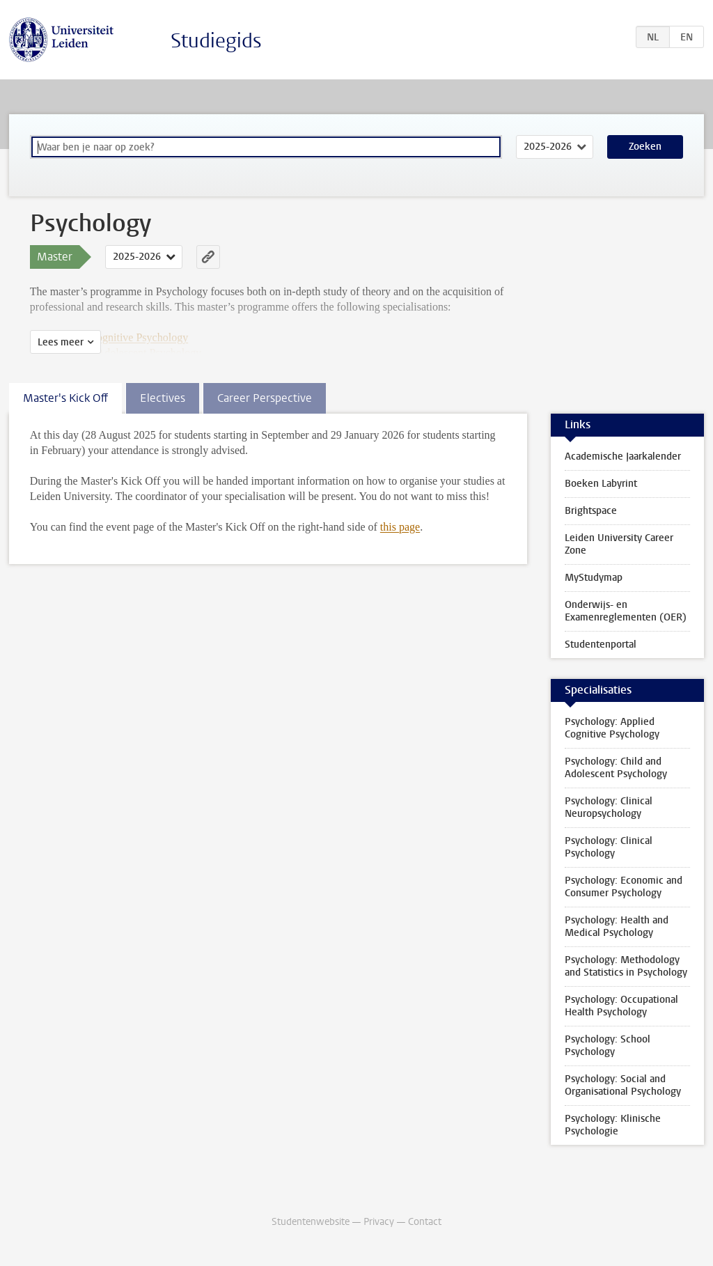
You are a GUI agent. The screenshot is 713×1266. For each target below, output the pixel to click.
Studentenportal (600, 644)
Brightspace (591, 510)
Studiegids (216, 41)
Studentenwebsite (311, 1221)
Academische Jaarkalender (623, 456)
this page (400, 527)
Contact (424, 1221)
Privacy (378, 1221)
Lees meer (61, 342)
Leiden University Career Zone (619, 544)
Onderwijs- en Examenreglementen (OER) (626, 611)
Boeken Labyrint (601, 483)
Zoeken (645, 146)
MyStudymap (593, 577)
